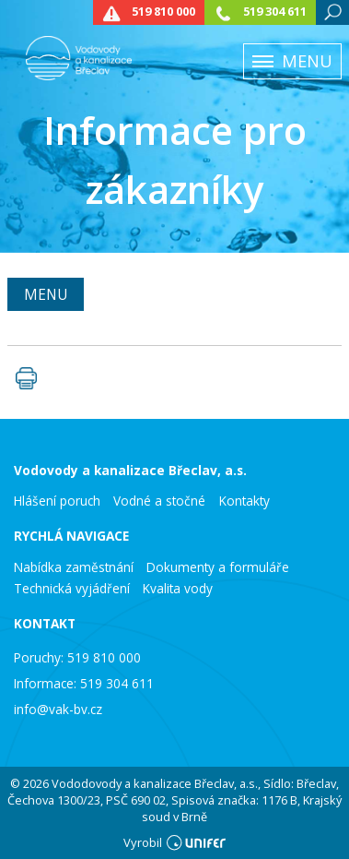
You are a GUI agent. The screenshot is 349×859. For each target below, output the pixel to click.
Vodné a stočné (159, 501)
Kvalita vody (178, 588)
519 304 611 (275, 11)
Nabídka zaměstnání (74, 567)
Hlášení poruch (57, 501)
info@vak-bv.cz (58, 709)
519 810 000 (163, 11)
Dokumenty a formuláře (217, 567)
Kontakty (244, 501)
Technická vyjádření (72, 588)
